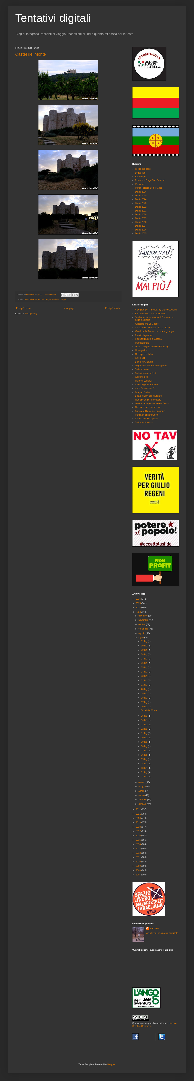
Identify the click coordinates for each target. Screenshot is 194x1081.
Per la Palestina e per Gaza (148, 188)
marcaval (154, 928)
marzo (141, 795)
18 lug (144, 697)
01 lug (144, 776)
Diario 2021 (140, 210)
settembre (143, 628)
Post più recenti (24, 308)
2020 (138, 818)
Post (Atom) (31, 313)
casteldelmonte (30, 299)
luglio (141, 637)
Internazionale (142, 343)
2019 (138, 822)
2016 (138, 835)
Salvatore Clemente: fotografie (150, 411)
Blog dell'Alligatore (144, 362)
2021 (138, 814)
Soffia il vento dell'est (145, 373)
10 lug (144, 737)
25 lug (144, 667)
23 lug (144, 676)
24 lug (144, 671)
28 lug (144, 654)
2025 (138, 603)
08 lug (144, 746)
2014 (138, 844)
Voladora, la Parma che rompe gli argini (154, 331)
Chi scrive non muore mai (147, 407)
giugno (142, 782)
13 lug (144, 724)
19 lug (144, 693)
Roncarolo (140, 184)
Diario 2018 (140, 222)
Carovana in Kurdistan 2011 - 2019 (152, 327)
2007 (138, 874)
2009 (138, 866)
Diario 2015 (140, 233)
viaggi (63, 299)
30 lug (144, 645)
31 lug (144, 641)
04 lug (144, 763)
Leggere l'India (142, 392)
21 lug (144, 684)
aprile (141, 791)
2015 (138, 840)
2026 (138, 599)
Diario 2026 (140, 191)
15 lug (144, 716)
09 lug (144, 742)
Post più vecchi (112, 308)
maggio (142, 786)
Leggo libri (140, 173)
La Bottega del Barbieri (146, 384)
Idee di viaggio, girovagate (148, 399)
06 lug (144, 755)
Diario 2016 (140, 229)
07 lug (144, 750)
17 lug (144, 702)
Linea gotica (141, 350)
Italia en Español (143, 380)
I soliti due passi (143, 169)
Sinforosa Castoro (144, 422)
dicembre (143, 615)
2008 (138, 870)
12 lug (144, 729)
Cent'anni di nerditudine (147, 415)
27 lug (144, 658)
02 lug (144, 772)
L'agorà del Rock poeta (146, 418)
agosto (142, 633)
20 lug (144, 689)
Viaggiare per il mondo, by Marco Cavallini (156, 309)
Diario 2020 (140, 214)
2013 (138, 848)
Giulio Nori (140, 358)
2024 (138, 607)
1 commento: (51, 295)
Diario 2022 (140, 207)
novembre (143, 620)
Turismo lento (141, 369)
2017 (138, 831)
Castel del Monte (30, 54)
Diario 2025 (140, 195)
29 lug (144, 650)
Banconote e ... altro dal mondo (150, 313)
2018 (138, 827)
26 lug (144, 663)
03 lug (144, 768)
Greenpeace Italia (144, 354)
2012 (138, 853)
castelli (41, 299)
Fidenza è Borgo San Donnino (150, 180)
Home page (68, 308)
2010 (138, 861)
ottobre (142, 624)
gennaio (142, 804)
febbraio (142, 799)
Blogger (111, 1064)
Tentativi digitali (53, 18)
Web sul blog (141, 377)
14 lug (144, 720)
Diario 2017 (140, 226)
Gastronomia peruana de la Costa (152, 403)
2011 (138, 857)
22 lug (144, 680)
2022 (138, 809)
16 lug (144, 706)
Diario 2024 (140, 199)
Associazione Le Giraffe (147, 324)
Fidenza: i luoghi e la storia (148, 339)
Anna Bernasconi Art (145, 388)
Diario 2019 (140, 218)
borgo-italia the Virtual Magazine (151, 365)
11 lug (144, 733)
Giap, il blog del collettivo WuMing (152, 346)
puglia (48, 299)
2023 (138, 612)
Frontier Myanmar (144, 335)
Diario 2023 (140, 203)
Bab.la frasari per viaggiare (148, 396)
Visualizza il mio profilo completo (162, 933)
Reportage (140, 176)
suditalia (55, 299)
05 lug (144, 759)
